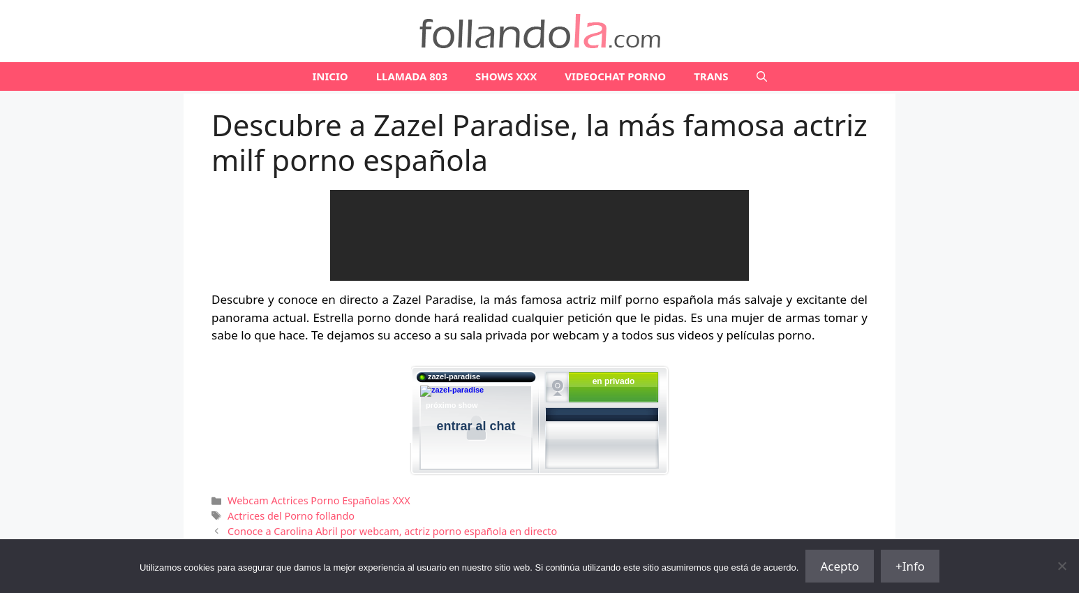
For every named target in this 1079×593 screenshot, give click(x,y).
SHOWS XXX (506, 76)
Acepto (839, 566)
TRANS (711, 76)
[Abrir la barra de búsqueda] (762, 76)
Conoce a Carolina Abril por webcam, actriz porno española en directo (392, 531)
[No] (1062, 566)
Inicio (330, 76)
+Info (910, 566)
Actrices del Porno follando (291, 515)
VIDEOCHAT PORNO (615, 76)
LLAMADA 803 (411, 76)
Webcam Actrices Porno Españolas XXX (319, 500)
